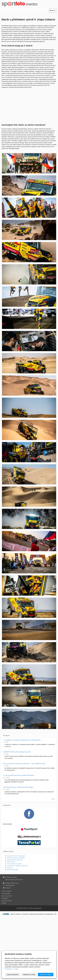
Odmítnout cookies (29, 974)
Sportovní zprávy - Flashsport (16, 856)
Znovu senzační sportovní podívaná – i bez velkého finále (24, 763)
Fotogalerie (5, 898)
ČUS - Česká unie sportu (14, 864)
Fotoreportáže (6, 893)
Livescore (10, 868)
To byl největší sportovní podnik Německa (18, 775)
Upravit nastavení (12, 974)
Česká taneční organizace (15, 860)
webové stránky (15, 914)
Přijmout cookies (45, 974)
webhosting (33, 914)
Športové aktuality (12, 869)
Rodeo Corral (11, 862)
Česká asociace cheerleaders (16, 858)
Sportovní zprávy (7, 901)
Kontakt (4, 903)
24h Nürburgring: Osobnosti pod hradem (18, 787)
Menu (52, 10)
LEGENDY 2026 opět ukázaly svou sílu (17, 752)
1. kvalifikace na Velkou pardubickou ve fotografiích (21, 740)
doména (25, 914)
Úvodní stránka (6, 891)
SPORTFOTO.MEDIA (27, 908)
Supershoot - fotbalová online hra (17, 866)
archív (53, 799)
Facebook (8, 888)
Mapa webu (37, 908)
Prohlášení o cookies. (12, 969)
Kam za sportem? (7, 896)
